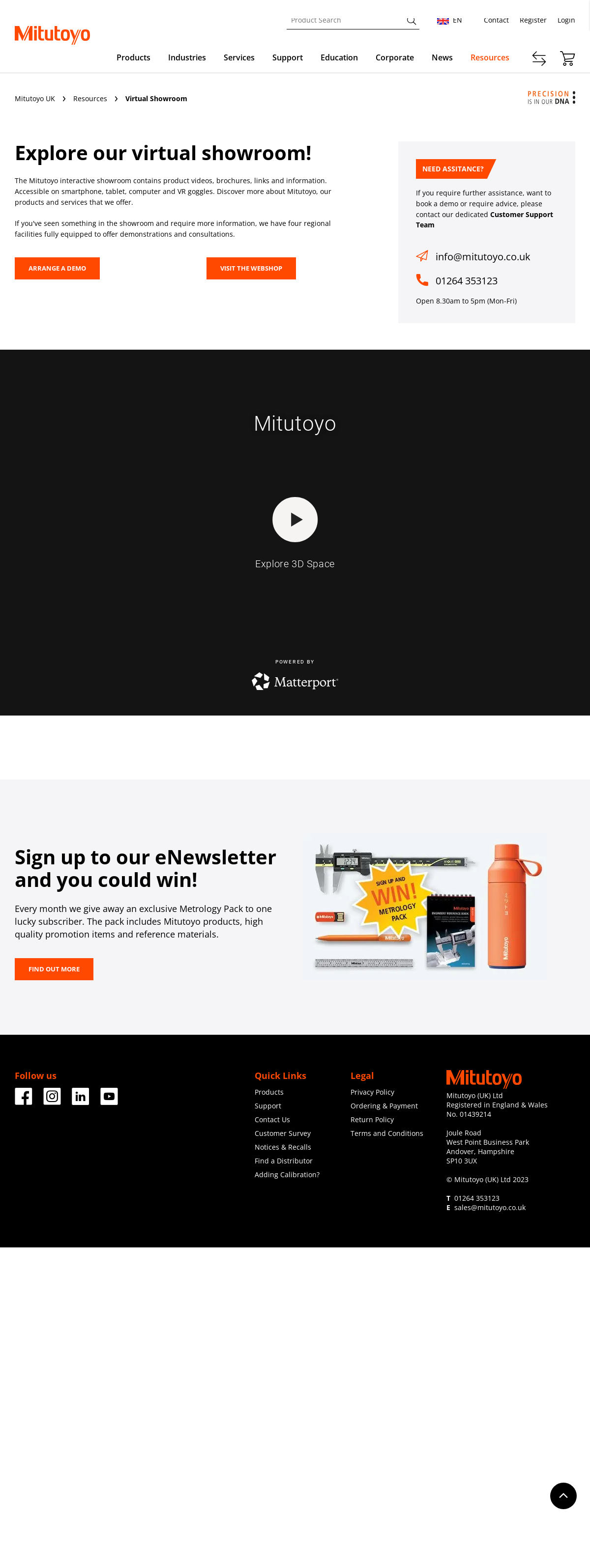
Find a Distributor (284, 1160)
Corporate (395, 57)
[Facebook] (23, 1101)
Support (287, 57)
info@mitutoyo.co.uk (483, 256)
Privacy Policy (372, 1092)
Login (566, 20)
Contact (496, 20)
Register (533, 20)
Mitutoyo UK (36, 98)
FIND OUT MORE (54, 969)
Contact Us (272, 1119)
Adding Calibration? (287, 1174)
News (442, 57)
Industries (187, 57)
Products (133, 57)
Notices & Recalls (283, 1147)
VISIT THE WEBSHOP (251, 268)
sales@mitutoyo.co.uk (490, 1207)
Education (339, 57)
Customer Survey (283, 1133)
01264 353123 (467, 280)
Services (239, 57)
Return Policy (372, 1119)
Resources (490, 57)
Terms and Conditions (387, 1133)
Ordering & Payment (384, 1105)
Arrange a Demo (57, 268)
